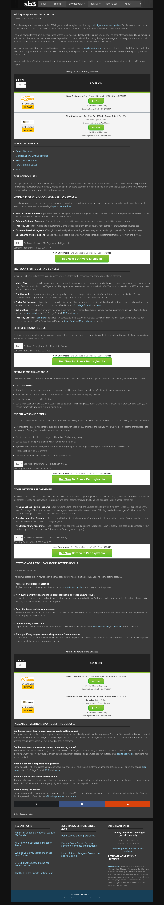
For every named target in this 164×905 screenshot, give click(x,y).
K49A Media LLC (114, 866)
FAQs (18, 169)
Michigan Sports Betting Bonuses (32, 155)
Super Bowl (69, 321)
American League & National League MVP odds (35, 834)
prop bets (31, 313)
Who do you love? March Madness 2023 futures (33, 854)
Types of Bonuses (24, 151)
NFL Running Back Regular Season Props (33, 844)
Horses (96, 4)
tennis (99, 305)
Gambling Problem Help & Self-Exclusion (128, 849)
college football (84, 305)
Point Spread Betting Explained (78, 835)
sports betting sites (61, 206)
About (131, 4)
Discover (117, 626)
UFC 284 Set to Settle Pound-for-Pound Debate (32, 864)
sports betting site (92, 48)
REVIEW (28, 107)
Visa (95, 626)
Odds (46, 4)
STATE (20, 80)
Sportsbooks (78, 4)
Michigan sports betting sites (107, 25)
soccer (75, 313)
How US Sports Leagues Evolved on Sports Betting (80, 854)
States (30, 814)
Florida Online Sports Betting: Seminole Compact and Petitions (79, 844)
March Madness (86, 321)
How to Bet (113, 4)
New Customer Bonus (26, 160)
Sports (60, 4)
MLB (65, 313)
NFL (74, 305)
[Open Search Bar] (139, 4)
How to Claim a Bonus (26, 164)
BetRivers (41, 317)
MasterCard (103, 626)
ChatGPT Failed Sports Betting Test (34, 872)
